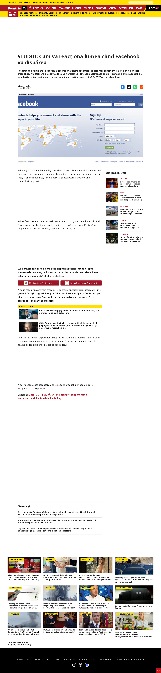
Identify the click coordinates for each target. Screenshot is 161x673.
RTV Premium (24, 3)
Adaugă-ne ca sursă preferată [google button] (81, 283)
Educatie (88, 8)
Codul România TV (105, 659)
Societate (51, 8)
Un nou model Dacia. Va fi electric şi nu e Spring (133, 607)
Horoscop (36, 3)
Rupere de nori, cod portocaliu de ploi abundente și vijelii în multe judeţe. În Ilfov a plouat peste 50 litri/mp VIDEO (130, 225)
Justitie (76, 8)
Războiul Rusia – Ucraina (53, 3)
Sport (139, 8)
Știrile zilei (12, 3)
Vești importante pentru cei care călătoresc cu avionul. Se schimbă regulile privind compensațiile (134, 580)
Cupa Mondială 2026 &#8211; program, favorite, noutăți (20, 643)
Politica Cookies (24, 659)
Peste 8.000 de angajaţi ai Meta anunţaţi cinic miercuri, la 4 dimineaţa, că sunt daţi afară (69, 311)
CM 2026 (69, 3)
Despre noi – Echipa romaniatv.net (79, 659)
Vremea (112, 8)
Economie (64, 8)
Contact (57, 659)
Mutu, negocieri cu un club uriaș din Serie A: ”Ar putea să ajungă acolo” (59, 631)
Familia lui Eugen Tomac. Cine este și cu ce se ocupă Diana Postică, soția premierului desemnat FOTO (95, 632)
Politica (38, 8)
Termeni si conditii (42, 659)
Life (131, 8)
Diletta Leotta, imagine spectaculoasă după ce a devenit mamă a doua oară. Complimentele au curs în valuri (95, 577)
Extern (123, 8)
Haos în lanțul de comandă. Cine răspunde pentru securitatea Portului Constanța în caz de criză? (59, 606)
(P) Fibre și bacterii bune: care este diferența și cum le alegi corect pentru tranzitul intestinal (134, 634)
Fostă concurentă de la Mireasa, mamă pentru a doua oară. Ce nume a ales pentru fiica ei (59, 577)
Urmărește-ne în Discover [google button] (38, 283)
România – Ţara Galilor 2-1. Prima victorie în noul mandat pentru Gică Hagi (130, 198)
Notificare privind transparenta (130, 659)
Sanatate (101, 8)
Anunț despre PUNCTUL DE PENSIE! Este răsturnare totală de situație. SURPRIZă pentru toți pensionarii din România (57, 521)
